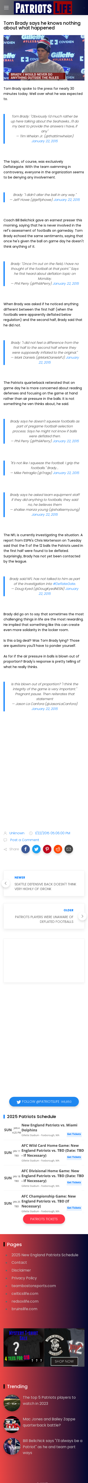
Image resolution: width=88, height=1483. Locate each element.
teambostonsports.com (33, 1286)
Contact (19, 1262)
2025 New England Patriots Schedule (44, 1255)
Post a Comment (24, 840)
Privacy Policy (24, 1278)
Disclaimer (21, 1270)
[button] (25, 849)
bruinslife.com (24, 1309)
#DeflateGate (64, 583)
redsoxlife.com (24, 1301)
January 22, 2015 (44, 141)
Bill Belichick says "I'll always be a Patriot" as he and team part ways (52, 1446)
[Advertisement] (44, 777)
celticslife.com (24, 1293)
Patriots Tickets (44, 1219)
